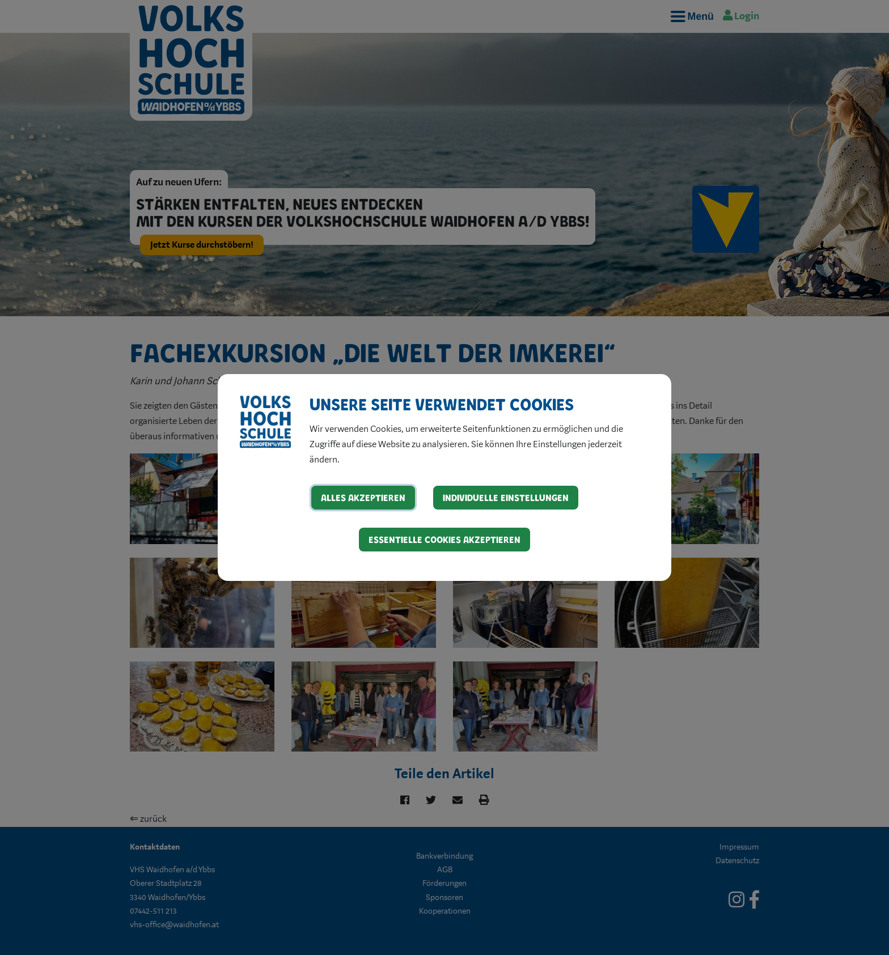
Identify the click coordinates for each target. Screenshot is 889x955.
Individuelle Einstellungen (506, 497)
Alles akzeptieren (363, 497)
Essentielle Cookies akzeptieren (444, 539)
